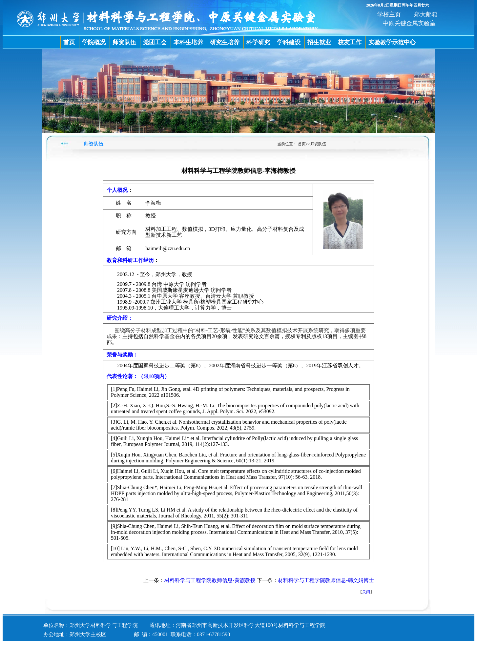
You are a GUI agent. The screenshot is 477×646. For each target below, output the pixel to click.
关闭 (366, 592)
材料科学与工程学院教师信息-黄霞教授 (209, 580)
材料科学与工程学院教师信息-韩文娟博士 (326, 580)
